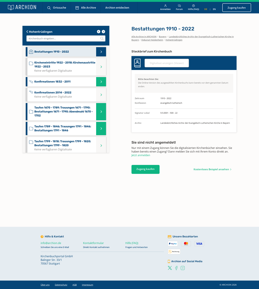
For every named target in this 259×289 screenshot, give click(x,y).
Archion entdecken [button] (117, 7)
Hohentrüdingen (39, 32)
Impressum (87, 284)
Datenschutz (61, 284)
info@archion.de (51, 243)
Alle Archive (88, 7)
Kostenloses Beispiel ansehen (211, 169)
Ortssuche (59, 7)
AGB (75, 284)
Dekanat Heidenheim (152, 39)
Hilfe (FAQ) (193, 7)
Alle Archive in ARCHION (143, 36)
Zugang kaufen (237, 7)
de (205, 9)
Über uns (45, 284)
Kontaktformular (93, 243)
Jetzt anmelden (140, 155)
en (214, 9)
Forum (179, 7)
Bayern (162, 36)
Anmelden (165, 7)
